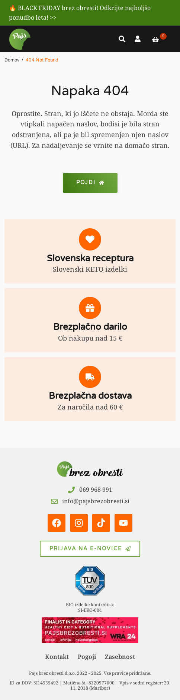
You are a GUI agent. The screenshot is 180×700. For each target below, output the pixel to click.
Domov (11, 60)
